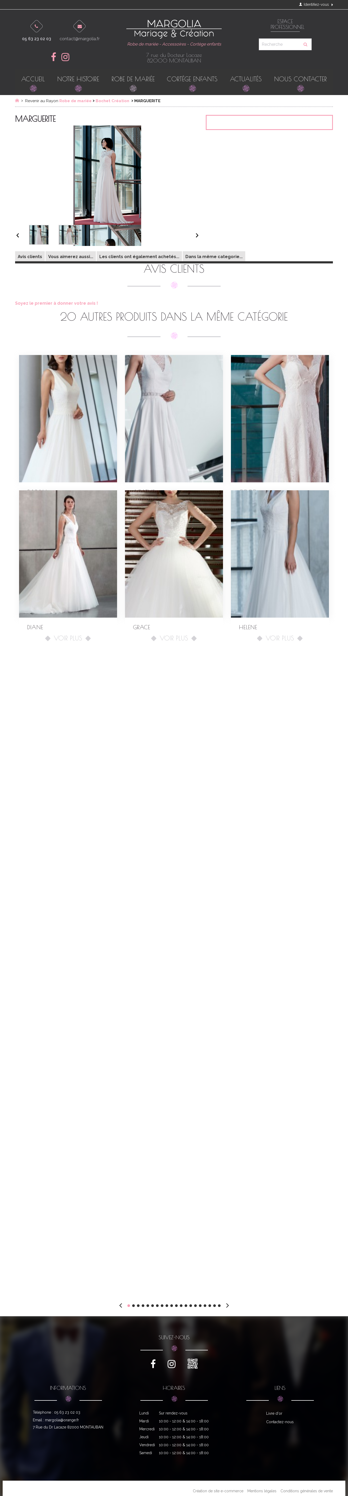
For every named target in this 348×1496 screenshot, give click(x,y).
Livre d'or (274, 1413)
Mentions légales (261, 1491)
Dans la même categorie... (214, 256)
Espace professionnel (285, 24)
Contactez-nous (280, 1422)
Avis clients (30, 256)
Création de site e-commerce (218, 1491)
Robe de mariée (75, 100)
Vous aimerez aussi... (70, 256)
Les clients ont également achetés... (139, 256)
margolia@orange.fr (62, 1420)
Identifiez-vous (314, 4)
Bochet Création (113, 100)
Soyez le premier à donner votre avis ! (56, 303)
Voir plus (68, 638)
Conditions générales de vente (306, 1491)
